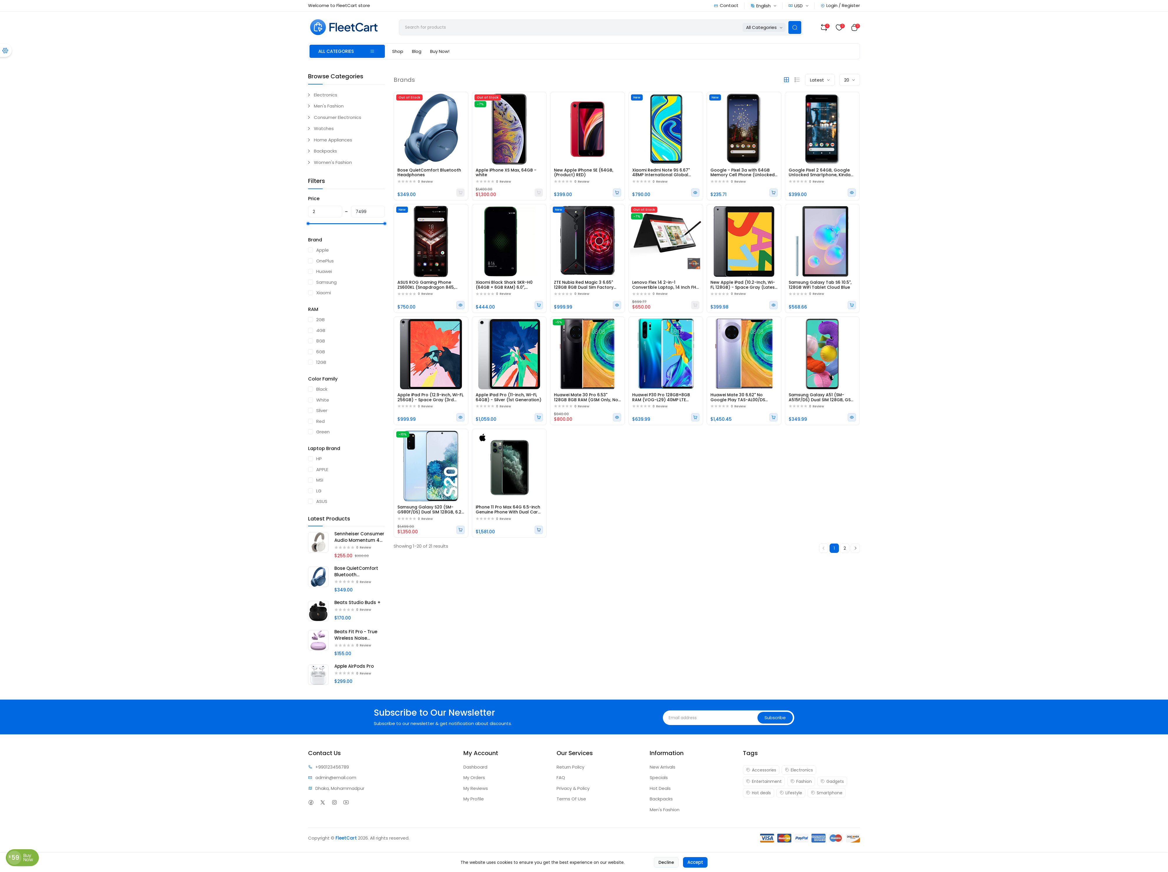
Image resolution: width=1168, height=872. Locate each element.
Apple (322, 250)
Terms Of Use (571, 799)
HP (319, 459)
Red (320, 421)
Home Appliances (333, 140)
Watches (324, 128)
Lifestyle (791, 793)
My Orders (474, 777)
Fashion (801, 781)
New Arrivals (662, 767)
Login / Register (840, 5)
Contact (726, 5)
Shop (397, 51)
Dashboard (475, 767)
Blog (416, 51)
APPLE (322, 469)
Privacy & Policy (573, 788)
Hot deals (758, 793)
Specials (659, 777)
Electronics (325, 95)
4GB (320, 330)
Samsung (326, 282)
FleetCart (346, 838)
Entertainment (764, 781)
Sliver (321, 410)
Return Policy (570, 767)
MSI (319, 480)
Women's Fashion (333, 162)
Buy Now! (439, 51)
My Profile (473, 799)
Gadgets (832, 781)
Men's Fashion (329, 106)
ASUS (321, 501)
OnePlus (325, 261)
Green (323, 432)
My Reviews (475, 788)
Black (321, 389)
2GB (320, 319)
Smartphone (826, 793)
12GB (321, 362)
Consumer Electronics (337, 117)
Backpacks (325, 151)
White (322, 400)
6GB (320, 352)
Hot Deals (660, 788)
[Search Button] (794, 27)
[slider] (308, 224)
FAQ (561, 777)
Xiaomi (323, 293)
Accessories (761, 770)
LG (318, 491)
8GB (320, 341)
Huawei (324, 271)
